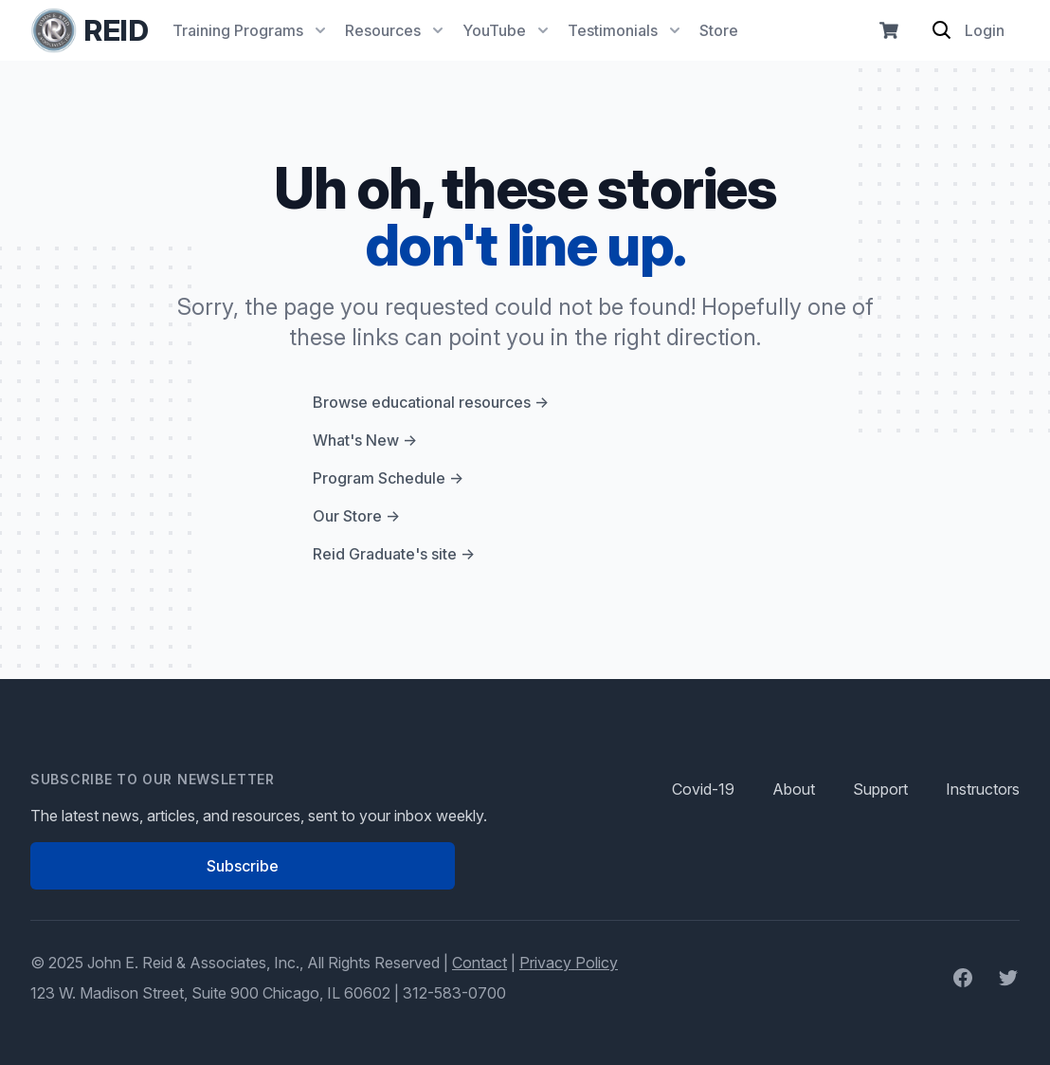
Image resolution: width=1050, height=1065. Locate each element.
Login (985, 30)
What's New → (365, 440)
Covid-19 (703, 789)
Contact (479, 962)
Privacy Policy (568, 962)
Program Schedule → (388, 477)
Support (880, 789)
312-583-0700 (454, 992)
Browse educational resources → (431, 402)
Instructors (983, 789)
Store (718, 30)
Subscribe (243, 865)
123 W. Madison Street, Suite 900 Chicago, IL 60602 (210, 992)
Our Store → (356, 515)
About (793, 789)
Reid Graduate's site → (394, 553)
